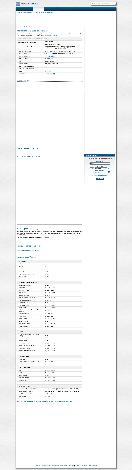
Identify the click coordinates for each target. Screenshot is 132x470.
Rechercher (100, 178)
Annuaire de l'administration (43, 465)
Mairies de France (69, 465)
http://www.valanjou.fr (50, 56)
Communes (50, 9)
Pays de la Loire (49, 71)
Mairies (38, 9)
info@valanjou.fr (49, 58)
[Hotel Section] (49, 113)
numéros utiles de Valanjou (50, 35)
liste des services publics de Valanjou (39, 34)
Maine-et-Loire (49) (50, 74)
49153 (46, 68)
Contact (94, 465)
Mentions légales (86, 465)
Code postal (65, 9)
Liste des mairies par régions (25, 12)
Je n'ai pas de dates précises (101, 175)
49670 (46, 66)
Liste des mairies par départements (44, 12)
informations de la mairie (72, 34)
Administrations (24, 9)
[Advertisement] (66, 20)
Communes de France (57, 465)
